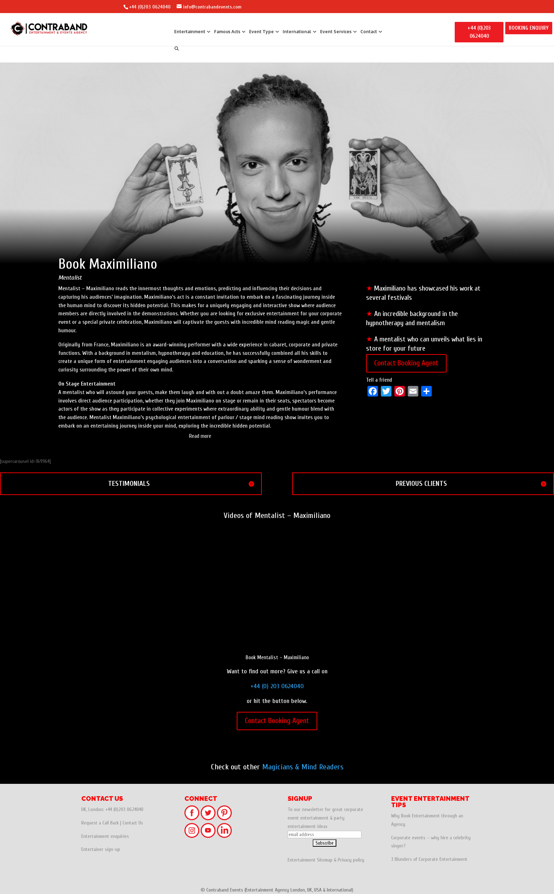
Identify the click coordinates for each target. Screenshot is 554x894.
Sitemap (324, 860)
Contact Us (133, 823)
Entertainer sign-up (100, 849)
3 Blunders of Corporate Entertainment (429, 859)
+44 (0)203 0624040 (150, 7)
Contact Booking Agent (406, 363)
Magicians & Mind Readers (302, 766)
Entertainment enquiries (105, 836)
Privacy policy (351, 860)
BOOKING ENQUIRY (529, 28)
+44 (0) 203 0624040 (277, 686)
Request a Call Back (100, 823)
